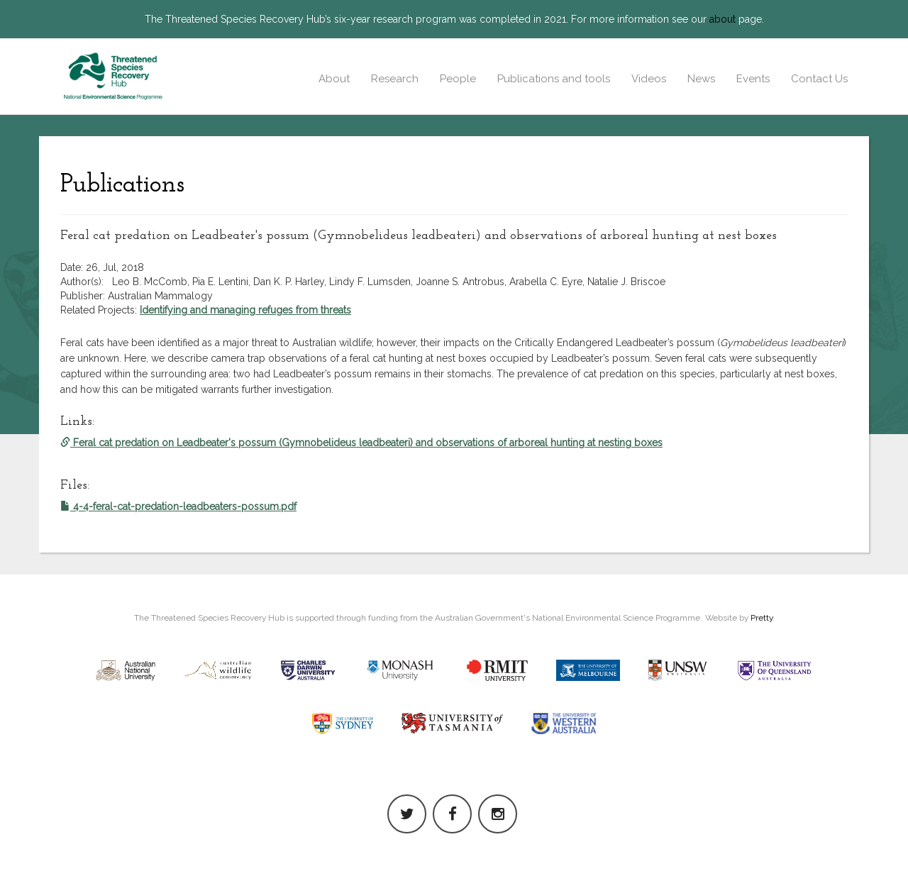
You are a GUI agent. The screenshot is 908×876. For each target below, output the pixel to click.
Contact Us (819, 78)
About (334, 78)
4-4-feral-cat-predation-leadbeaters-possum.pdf (178, 506)
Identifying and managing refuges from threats (245, 310)
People (458, 78)
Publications (122, 185)
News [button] (701, 78)
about (722, 19)
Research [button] (395, 78)
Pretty (762, 618)
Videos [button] (648, 78)
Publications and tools (553, 78)
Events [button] (753, 78)
